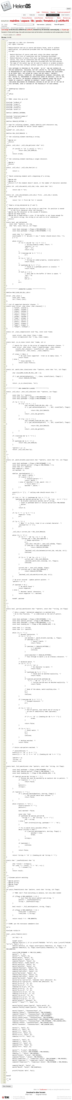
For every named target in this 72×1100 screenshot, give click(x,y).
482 (4, 867)
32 (4, 94)
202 (4, 385)
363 (4, 663)
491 (4, 883)
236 (4, 446)
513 (4, 920)
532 (4, 956)
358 (4, 655)
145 (4, 287)
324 (4, 597)
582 (4, 1041)
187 (4, 359)
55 (4, 133)
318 (4, 586)
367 (4, 670)
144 (4, 286)
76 (4, 169)
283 (4, 527)
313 (4, 578)
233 (4, 441)
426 (4, 771)
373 (4, 681)
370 (4, 675)
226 (4, 429)
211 (4, 400)
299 (4, 554)
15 (4, 65)
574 (4, 1028)
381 (4, 694)
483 (4, 869)
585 (4, 1047)
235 (4, 444)
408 (4, 741)
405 (4, 735)
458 (4, 826)
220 (4, 417)
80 (4, 176)
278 (4, 518)
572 (4, 1024)
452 (4, 816)
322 (4, 593)
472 (4, 850)
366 (4, 669)
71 (4, 161)
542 (4, 973)
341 (4, 626)
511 (4, 917)
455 (4, 821)
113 (4, 232)
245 (4, 462)
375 (4, 684)
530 (4, 952)
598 (4, 1069)
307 (4, 568)
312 (4, 576)
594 (4, 1062)
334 (4, 614)
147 (4, 291)
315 (4, 581)
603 (4, 1077)
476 (4, 857)
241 (4, 455)
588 (4, 1052)
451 (4, 814)
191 (4, 366)
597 (4, 1067)
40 (4, 108)
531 (4, 954)
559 (4, 1002)
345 (4, 633)
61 (4, 143)
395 (4, 718)
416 (4, 754)
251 (4, 472)
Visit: (15, 24)
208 (4, 395)
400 (4, 727)
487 (4, 876)
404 (4, 734)
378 (4, 689)
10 (4, 56)
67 (4, 154)
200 (4, 381)
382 (4, 696)
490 (4, 881)
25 (4, 82)
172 (4, 334)
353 (4, 646)
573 (4, 1026)
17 (4, 68)
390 (4, 710)
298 (4, 552)
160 (4, 313)
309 (4, 571)
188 (4, 361)
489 (4, 879)
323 (4, 595)
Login (38, 12)
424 (4, 768)
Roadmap (41, 15)
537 (4, 964)
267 (4, 499)
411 (4, 746)
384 (4, 699)
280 (4, 521)
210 (4, 399)
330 (4, 607)
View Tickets (65, 15)
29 (4, 89)
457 (4, 824)
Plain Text (28, 1095)
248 (4, 467)
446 (4, 806)
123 (4, 250)
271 (4, 506)
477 (4, 859)
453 (4, 818)
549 (4, 985)
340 (4, 624)
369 (4, 674)
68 (4, 155)
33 (4, 96)
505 (4, 907)
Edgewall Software (20, 1098)
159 (4, 311)
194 (4, 371)
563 (4, 1009)
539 (4, 968)
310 (4, 573)
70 (4, 159)
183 (4, 352)
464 (4, 836)
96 (4, 203)
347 (4, 636)
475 (4, 855)
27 (4, 85)
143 (4, 284)
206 (4, 392)
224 (4, 426)
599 (4, 1070)
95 (4, 202)
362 (4, 662)
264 (4, 494)
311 (4, 574)
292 (4, 542)
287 (4, 533)
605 (4, 1081)
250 (4, 470)
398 (4, 723)
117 (4, 239)
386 (4, 703)
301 (4, 557)
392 (4, 713)
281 (4, 523)
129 (4, 260)
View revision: (41, 24)
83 (4, 181)
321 (4, 592)
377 (4, 687)
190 (4, 364)
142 (4, 282)
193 (4, 369)
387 (4, 705)
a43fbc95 (63, 20)
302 (4, 559)
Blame (59, 18)
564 (4, 1011)
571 (4, 1023)
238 (4, 450)
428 (4, 775)
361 (4, 660)
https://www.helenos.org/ (64, 1098)
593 (4, 1060)
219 (4, 416)
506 (4, 908)
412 (4, 747)
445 (4, 804)
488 (4, 877)
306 (4, 566)
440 (4, 795)
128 (4, 258)
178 (4, 344)
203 (4, 387)
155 (4, 304)
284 (4, 528)
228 (4, 432)
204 (4, 388)
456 (4, 823)
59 (4, 140)
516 (4, 925)
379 (4, 691)
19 (4, 72)
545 (4, 978)
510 (4, 915)
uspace (25, 20)
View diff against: (62, 24)
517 (4, 927)
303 (4, 561)
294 (4, 545)
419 (4, 759)
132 (4, 265)
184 (4, 354)
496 (4, 891)
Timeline (32, 15)
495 (4, 889)
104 (4, 217)
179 (4, 345)
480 (4, 864)
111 (4, 229)
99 (4, 208)
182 (4, 351)
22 (4, 77)
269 (4, 503)
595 (4, 1064)
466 (4, 840)
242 (4, 456)
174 (4, 337)
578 (4, 1035)
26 (4, 84)
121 (4, 246)
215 (4, 407)
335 (4, 616)
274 (4, 511)
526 (4, 942)
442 (4, 799)
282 (4, 525)
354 (4, 648)
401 (4, 729)
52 (4, 128)
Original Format (41, 1095)
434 (4, 785)
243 (4, 458)
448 (4, 809)
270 (4, 504)
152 (4, 299)
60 (4, 142)
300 (4, 556)
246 (4, 463)
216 (4, 410)
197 (4, 376)
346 (4, 634)
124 (4, 251)
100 (4, 210)
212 (4, 402)
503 (4, 903)
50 (4, 125)
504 (4, 905)
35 (4, 99)
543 (4, 975)
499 (4, 896)
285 (4, 530)
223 (4, 422)
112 (4, 231)
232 (4, 439)
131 (4, 263)
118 (4, 241)
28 (4, 87)
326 (4, 600)
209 (4, 397)
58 (4, 138)
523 (4, 937)
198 (4, 378)
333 (4, 612)
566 (4, 1014)
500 (4, 898)
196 (4, 375)
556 (4, 997)
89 (4, 191)
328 (4, 604)
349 (4, 639)
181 (4, 349)
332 (4, 610)
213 (4, 404)
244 (4, 460)
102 (4, 214)
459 (4, 828)
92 (4, 197)
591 (4, 1057)
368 (4, 672)
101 (4, 212)
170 (4, 330)
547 (4, 982)
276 (4, 515)
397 (4, 722)
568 (4, 1017)
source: (5, 20)
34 (4, 97)
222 (4, 421)
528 (4, 947)
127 (4, 256)
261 (4, 489)
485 (4, 872)
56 (4, 135)
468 (4, 843)
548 (4, 983)
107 (4, 222)
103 (4, 215)
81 (4, 178)
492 (4, 884)
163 (4, 318)
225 (4, 427)
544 (4, 976)
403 (4, 732)
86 (4, 186)
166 (4, 323)
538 (4, 966)
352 (4, 645)
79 (4, 174)
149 (4, 294)
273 (4, 509)
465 (4, 838)
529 (4, 951)
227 (4, 431)
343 (4, 629)
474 (4, 854)
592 (4, 1058)
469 (4, 845)
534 (4, 959)
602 (4, 1076)
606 (4, 1082)
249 (4, 468)
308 (4, 569)
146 (4, 289)
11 (4, 58)
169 (4, 328)
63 (4, 147)
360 (4, 658)
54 (4, 131)
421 (4, 763)
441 (4, 797)
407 (4, 739)
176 (4, 340)
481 (4, 865)
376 (4, 686)
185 (4, 356)
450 (4, 812)
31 (4, 92)
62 (4, 145)
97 (4, 205)
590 (4, 1055)
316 (4, 583)
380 (4, 693)
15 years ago (65, 29)
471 (4, 848)
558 (4, 1000)
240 (4, 453)
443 (4, 800)
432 (4, 782)
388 (4, 706)
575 (4, 1029)
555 (4, 995)
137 (4, 274)
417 (4, 756)
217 (4, 412)
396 (4, 720)
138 (4, 275)
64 (4, 149)
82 (4, 179)
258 (4, 484)
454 (4, 819)
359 (4, 657)
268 (4, 501)
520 (4, 932)
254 (4, 477)
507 (4, 910)
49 (4, 123)
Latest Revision (38, 18)
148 (4, 292)
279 (4, 520)
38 (4, 104)
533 (4, 958)
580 (4, 1038)
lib (32, 20)
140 (4, 279)
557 (4, 999)
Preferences (45, 12)
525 (4, 941)
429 (4, 776)
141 (4, 280)
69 (4, 157)
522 (4, 936)
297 (4, 551)
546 (4, 980)
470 (4, 847)
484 (4, 871)
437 (4, 790)
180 (4, 347)
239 (4, 451)
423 (4, 766)
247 (4, 465)
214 (4, 405)
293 (4, 544)
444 (4, 802)
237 (4, 448)
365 (4, 667)
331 (4, 609)
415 (4, 753)
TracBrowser (43, 1089)
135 (4, 270)
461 (4, 831)
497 (4, 893)
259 (4, 485)
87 (4, 188)
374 (4, 682)
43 (4, 113)
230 (4, 436)
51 (4, 126)
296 (4, 549)
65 (4, 150)
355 (4, 650)
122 (4, 248)
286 (4, 532)
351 (4, 643)
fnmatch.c (49, 20)
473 (4, 852)
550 (4, 987)
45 (4, 116)
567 (4, 1016)
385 (4, 701)
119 (4, 243)
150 (4, 296)
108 (4, 224)
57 (4, 137)
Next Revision (49, 18)
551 (4, 988)
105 (4, 219)
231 (4, 438)
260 (4, 487)
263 (4, 492)
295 (4, 547)
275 (4, 513)
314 (4, 580)
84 (4, 183)
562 (4, 1007)
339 (4, 622)
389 (4, 708)
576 (4, 1031)
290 (4, 539)
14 (4, 63)
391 (4, 711)
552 (4, 990)
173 (4, 335)
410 (4, 744)
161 (4, 315)
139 (4, 277)
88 (4, 190)
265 (4, 496)
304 (4, 562)
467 (4, 842)
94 (4, 200)
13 (4, 61)
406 (4, 737)
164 (4, 320)
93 (4, 198)
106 (4, 220)
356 (4, 651)
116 (4, 238)
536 (4, 963)
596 (4, 1065)
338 (4, 621)
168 (4, 327)
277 (4, 516)
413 (4, 749)
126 (4, 255)
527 (4, 946)
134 (4, 268)
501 (4, 900)
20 (4, 73)
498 (4, 895)
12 (4, 60)
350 (4, 641)
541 (4, 971)
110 (4, 227)
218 (4, 414)
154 (4, 303)
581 (4, 1040)
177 (4, 342)
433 (4, 783)
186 (4, 357)
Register (53, 12)
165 (4, 322)
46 (4, 118)
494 (4, 888)
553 (4, 992)
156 (4, 306)
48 (4, 121)
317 (4, 585)
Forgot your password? (63, 12)
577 (4, 1033)
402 (4, 730)
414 (4, 751)
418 (4, 758)
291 (4, 540)
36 (4, 101)
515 (4, 924)
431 (4, 780)
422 (4, 764)
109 (4, 226)
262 (4, 491)
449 (4, 811)
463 (4, 835)
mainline (14, 20)
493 (4, 886)
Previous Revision (27, 18)
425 (4, 770)
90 (4, 193)
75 (4, 167)
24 (4, 80)
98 (4, 207)
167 (4, 325)
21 (4, 75)
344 (4, 631)
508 (4, 912)
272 (4, 508)
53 (4, 130)
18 (4, 70)
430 (4, 778)
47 (4, 120)
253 (4, 475)
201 (4, 383)
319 (4, 588)
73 (4, 164)
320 (4, 590)
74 (4, 166)
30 (4, 90)
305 (4, 564)
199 (4, 380)
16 (4, 66)
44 (4, 114)
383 (4, 698)
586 (4, 1048)
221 (4, 419)
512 (4, 919)
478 (4, 860)
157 (4, 308)
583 (4, 1043)
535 (4, 961)
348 (4, 638)
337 (4, 619)
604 (4, 1079)
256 (4, 480)
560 (4, 1004)
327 (4, 602)
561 (4, 1005)
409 (4, 742)
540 (4, 970)
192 (4, 368)
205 (4, 390)
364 (4, 665)
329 (4, 605)
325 (4, 598)
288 (4, 535)
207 (4, 393)
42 (4, 111)
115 (4, 236)
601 (4, 1074)
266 (4, 497)
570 (4, 1021)
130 (4, 262)
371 (4, 677)
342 (4, 628)
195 (4, 373)
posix (39, 20)
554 (4, 993)
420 (4, 761)
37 (4, 102)
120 (4, 244)
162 (4, 316)
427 (4, 773)
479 (4, 862)
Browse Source (53, 15)
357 (4, 653)
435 (4, 787)
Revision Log (66, 18)
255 (4, 479)
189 (4, 363)
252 (4, 474)
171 (4, 332)
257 (4, 482)
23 (4, 78)
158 (4, 310)
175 (4, 339)
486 (4, 874)
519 (4, 931)
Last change (4, 29)
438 (4, 792)
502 (4, 901)
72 (4, 162)
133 (4, 267)
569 (4, 1019)
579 (4, 1036)
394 (4, 717)
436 (4, 788)
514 (4, 922)
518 (4, 929)
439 (4, 794)
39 (4, 106)
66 (4, 152)
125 (4, 253)
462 (4, 833)
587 (4, 1050)
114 (4, 234)
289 (4, 537)
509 (4, 913)
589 (4, 1053)
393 (4, 715)
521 (4, 934)
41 (4, 109)
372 (4, 679)
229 (4, 434)
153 (4, 301)
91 (4, 195)
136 (4, 272)
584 (4, 1045)
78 (4, 173)
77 (4, 171)
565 (4, 1012)
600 (4, 1072)
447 (4, 807)
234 (4, 443)
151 (4, 298)
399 (4, 725)
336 (4, 617)
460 (4, 830)
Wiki (24, 15)
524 (4, 939)
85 (4, 185)
